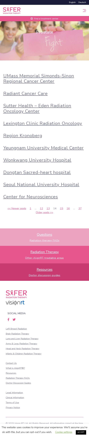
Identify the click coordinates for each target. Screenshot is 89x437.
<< (17, 208)
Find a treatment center (44, 18)
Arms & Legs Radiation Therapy (21, 343)
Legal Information (14, 392)
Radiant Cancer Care (25, 93)
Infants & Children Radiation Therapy (23, 353)
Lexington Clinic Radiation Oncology (42, 123)
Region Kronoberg (22, 136)
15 (61, 208)
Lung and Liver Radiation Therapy (22, 338)
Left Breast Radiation (16, 328)
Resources (11, 373)
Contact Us (11, 363)
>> (44, 212)
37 (80, 208)
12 (41, 208)
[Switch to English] (72, 2)
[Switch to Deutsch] (81, 2)
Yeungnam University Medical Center (43, 148)
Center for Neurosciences (30, 197)
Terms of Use (12, 402)
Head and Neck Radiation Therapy (22, 348)
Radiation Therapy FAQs (18, 378)
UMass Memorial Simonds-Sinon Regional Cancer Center (38, 78)
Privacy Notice (13, 407)
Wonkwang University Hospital (37, 160)
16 (68, 208)
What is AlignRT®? (15, 368)
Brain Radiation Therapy (17, 333)
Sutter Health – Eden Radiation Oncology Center (37, 108)
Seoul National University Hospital (41, 185)
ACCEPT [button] (80, 432)
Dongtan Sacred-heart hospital (37, 172)
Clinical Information (15, 397)
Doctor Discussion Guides (18, 383)
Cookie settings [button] (63, 432)
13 (48, 208)
